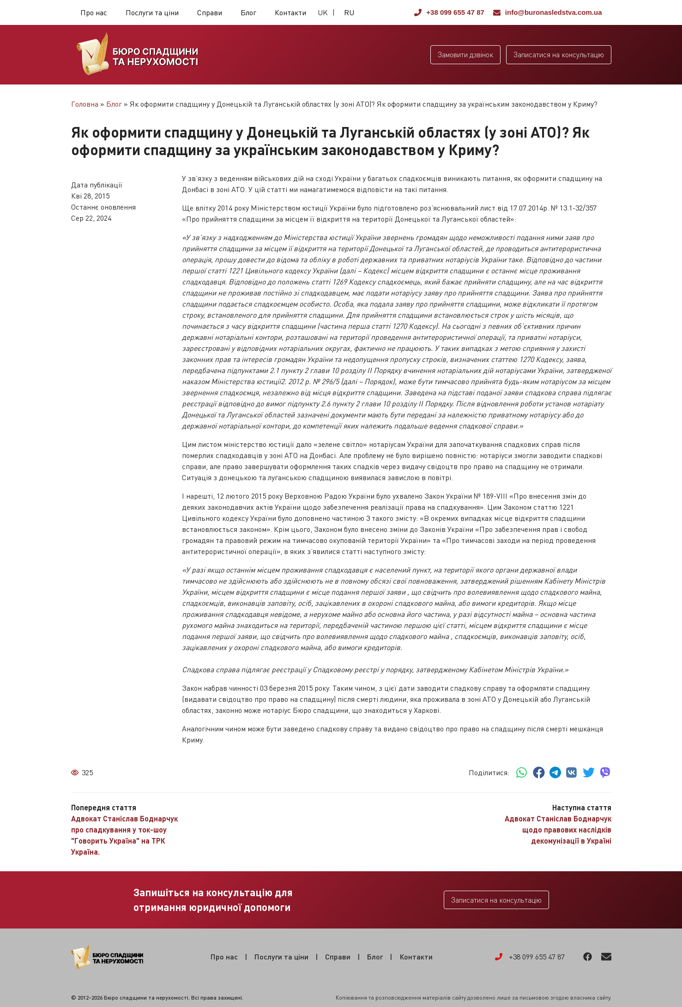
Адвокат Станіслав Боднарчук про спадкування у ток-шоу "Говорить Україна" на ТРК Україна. (124, 835)
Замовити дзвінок (465, 54)
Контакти (290, 12)
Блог (248, 12)
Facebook (587, 956)
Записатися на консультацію (558, 54)
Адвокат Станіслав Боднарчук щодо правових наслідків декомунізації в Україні (558, 829)
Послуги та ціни (152, 12)
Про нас (93, 12)
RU (349, 12)
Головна (84, 104)
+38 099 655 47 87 (449, 12)
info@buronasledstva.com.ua (547, 12)
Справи (209, 12)
